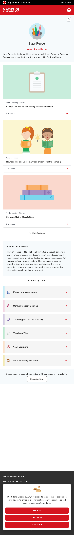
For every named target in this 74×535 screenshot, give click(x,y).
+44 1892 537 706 (19, 481)
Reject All (37, 524)
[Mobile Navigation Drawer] (69, 10)
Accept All (37, 510)
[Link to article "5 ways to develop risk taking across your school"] (67, 114)
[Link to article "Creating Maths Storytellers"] (67, 224)
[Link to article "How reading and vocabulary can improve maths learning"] (67, 169)
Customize (37, 517)
